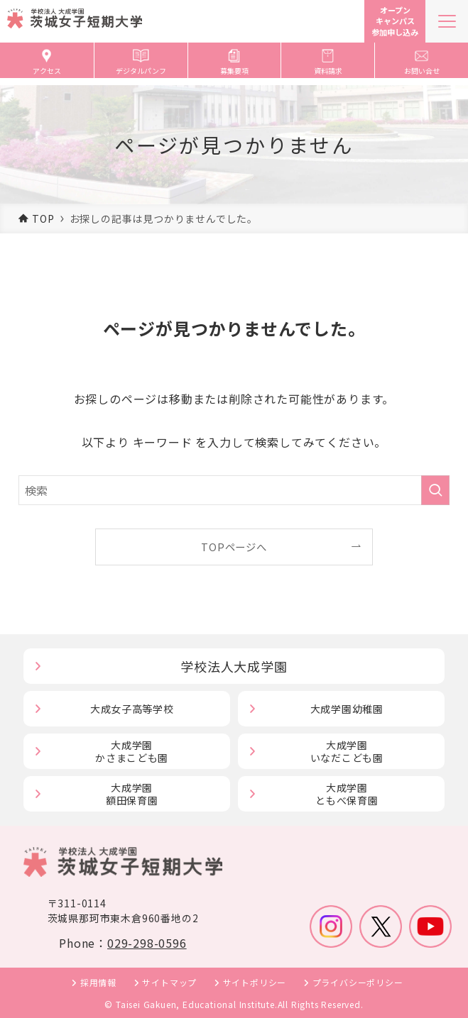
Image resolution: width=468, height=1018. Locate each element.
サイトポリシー (255, 982)
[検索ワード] (233, 490)
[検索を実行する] (435, 490)
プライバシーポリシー (357, 982)
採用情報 (98, 982)
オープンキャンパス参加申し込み (394, 21)
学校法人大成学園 (233, 666)
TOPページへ (234, 546)
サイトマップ (169, 982)
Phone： (122, 942)
